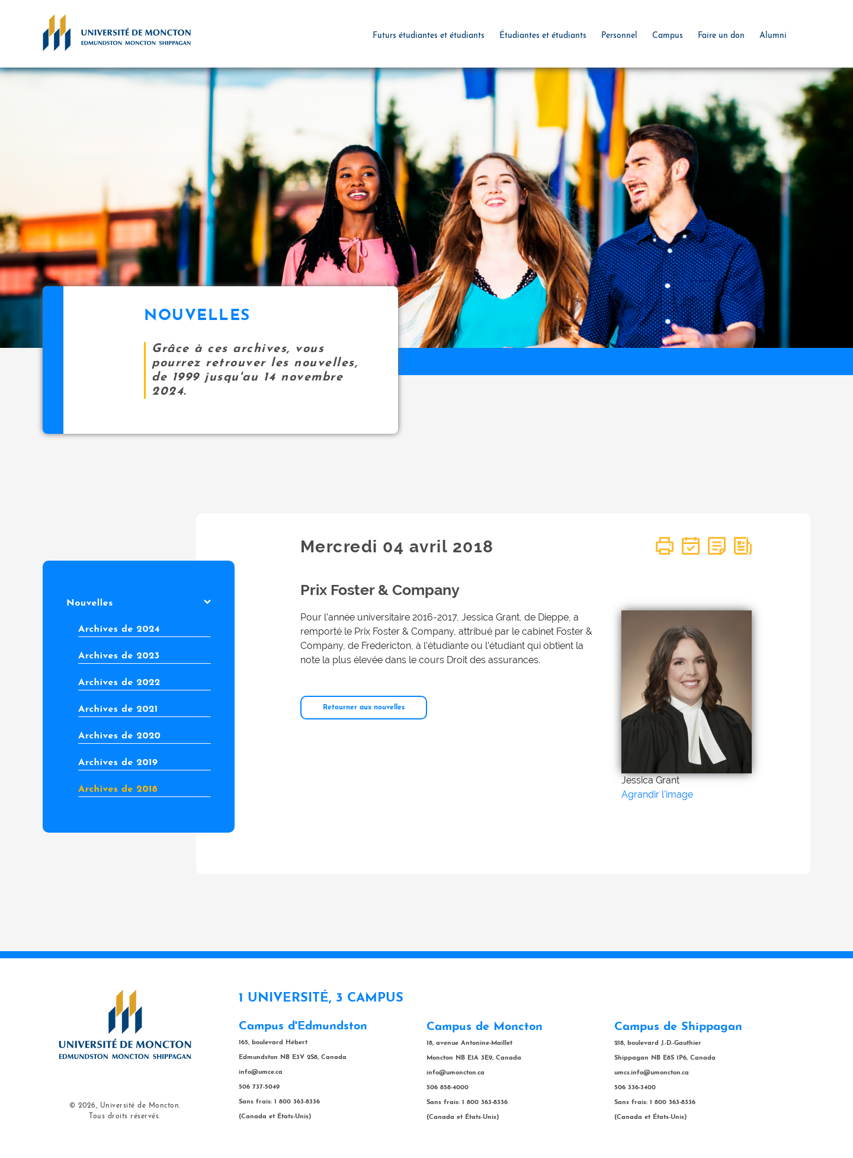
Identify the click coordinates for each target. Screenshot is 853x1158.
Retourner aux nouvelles (364, 707)
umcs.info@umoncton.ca (651, 1073)
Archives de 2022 (119, 682)
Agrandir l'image (657, 794)
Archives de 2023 (119, 656)
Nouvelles (138, 603)
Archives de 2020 (119, 736)
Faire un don (721, 35)
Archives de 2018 (118, 789)
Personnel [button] (619, 35)
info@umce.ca (261, 1072)
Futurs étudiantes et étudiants (429, 35)
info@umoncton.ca (455, 1073)
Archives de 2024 (119, 629)
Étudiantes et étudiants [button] (542, 35)
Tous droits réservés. (125, 1116)
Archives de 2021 (118, 709)
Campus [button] (667, 35)
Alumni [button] (773, 35)
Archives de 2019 (118, 762)
